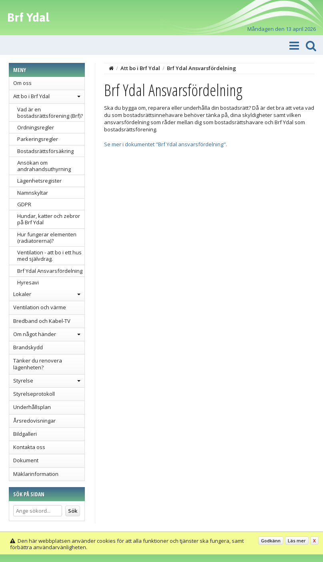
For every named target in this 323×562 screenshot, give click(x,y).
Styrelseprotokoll (34, 393)
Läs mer (297, 541)
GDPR (24, 204)
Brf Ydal (28, 17)
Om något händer (34, 334)
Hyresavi (28, 282)
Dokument (25, 460)
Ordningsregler (35, 127)
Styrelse (23, 380)
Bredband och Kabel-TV (41, 320)
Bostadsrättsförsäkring (45, 151)
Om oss (22, 83)
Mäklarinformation (35, 473)
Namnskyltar (32, 192)
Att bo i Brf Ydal (31, 96)
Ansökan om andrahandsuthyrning (44, 166)
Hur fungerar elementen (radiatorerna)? (46, 237)
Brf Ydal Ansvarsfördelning (49, 270)
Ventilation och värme (39, 307)
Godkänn (271, 541)
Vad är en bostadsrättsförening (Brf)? (50, 112)
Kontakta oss (29, 447)
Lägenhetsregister (39, 180)
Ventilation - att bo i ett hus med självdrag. (49, 255)
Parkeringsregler (37, 139)
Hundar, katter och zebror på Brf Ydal (48, 219)
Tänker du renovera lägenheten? (37, 364)
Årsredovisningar (34, 420)
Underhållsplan (32, 407)
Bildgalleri (25, 433)
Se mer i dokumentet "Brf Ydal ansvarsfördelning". (165, 144)
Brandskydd (28, 347)
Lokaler (22, 294)
